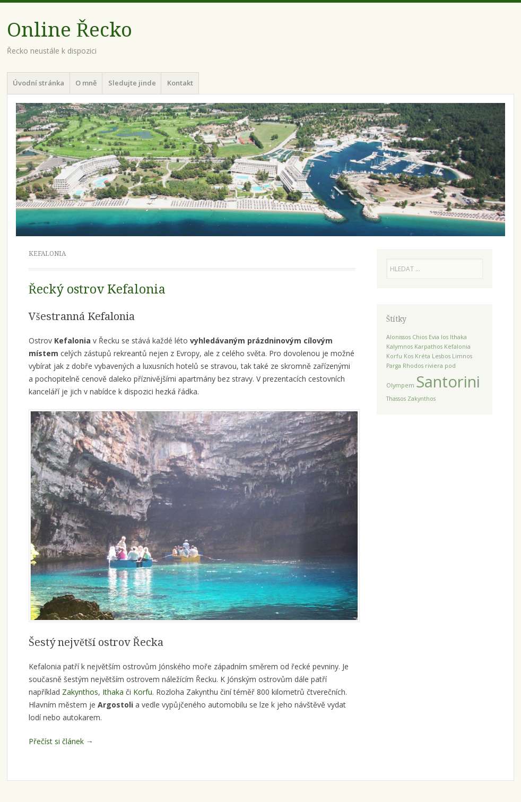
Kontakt (180, 83)
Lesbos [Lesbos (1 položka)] (441, 356)
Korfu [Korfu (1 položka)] (394, 356)
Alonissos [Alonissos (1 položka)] (398, 337)
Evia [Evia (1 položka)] (434, 337)
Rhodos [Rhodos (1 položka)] (413, 365)
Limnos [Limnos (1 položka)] (462, 356)
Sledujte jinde (132, 83)
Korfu (142, 692)
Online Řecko (70, 30)
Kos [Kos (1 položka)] (408, 356)
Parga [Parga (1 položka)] (393, 365)
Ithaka (113, 692)
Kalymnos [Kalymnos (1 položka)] (399, 346)
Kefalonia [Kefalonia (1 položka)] (457, 346)
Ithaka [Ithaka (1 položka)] (458, 337)
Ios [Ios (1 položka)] (444, 337)
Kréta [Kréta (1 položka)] (422, 356)
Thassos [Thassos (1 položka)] (396, 398)
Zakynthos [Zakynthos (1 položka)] (421, 398)
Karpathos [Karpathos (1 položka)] (428, 346)
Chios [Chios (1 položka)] (419, 337)
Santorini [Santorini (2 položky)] (448, 381)
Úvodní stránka (38, 83)
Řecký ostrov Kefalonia (97, 289)
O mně (86, 83)
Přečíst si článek (61, 741)
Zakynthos (80, 692)
